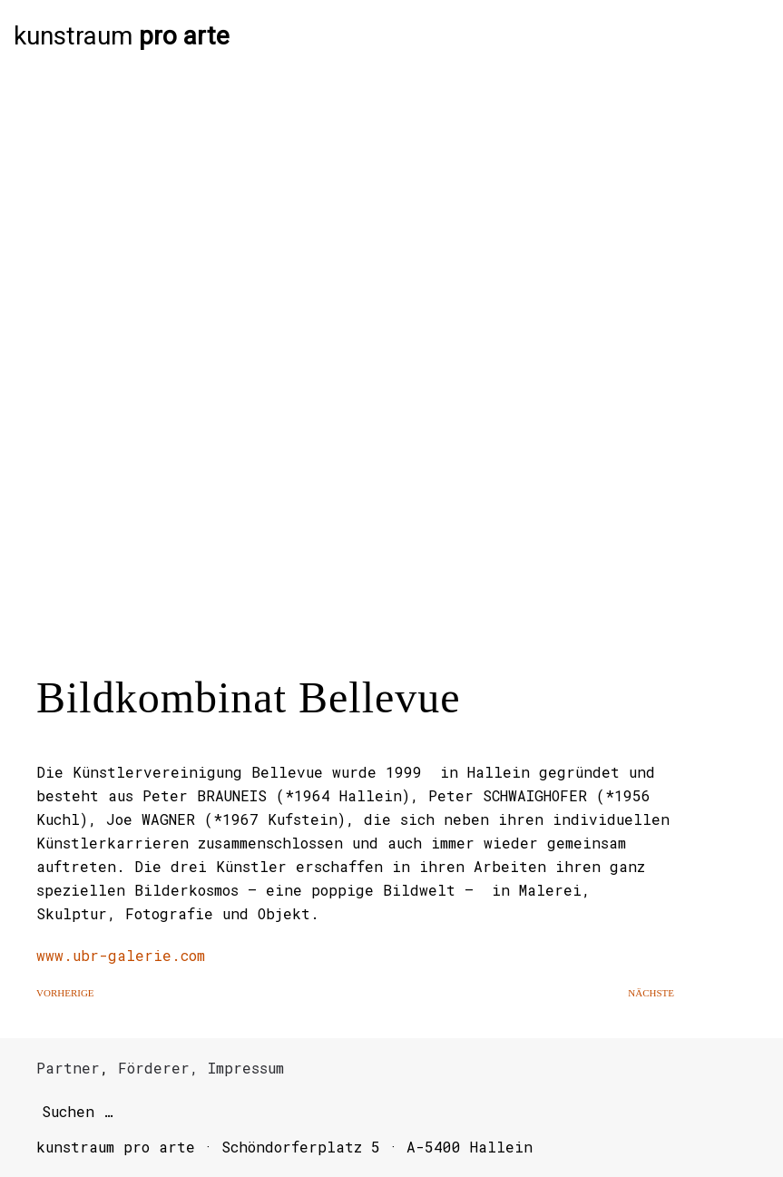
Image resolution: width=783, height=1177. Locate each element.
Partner (68, 1067)
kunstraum (122, 36)
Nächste (651, 992)
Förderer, (158, 1067)
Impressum (246, 1067)
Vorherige (65, 992)
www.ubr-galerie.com (120, 955)
